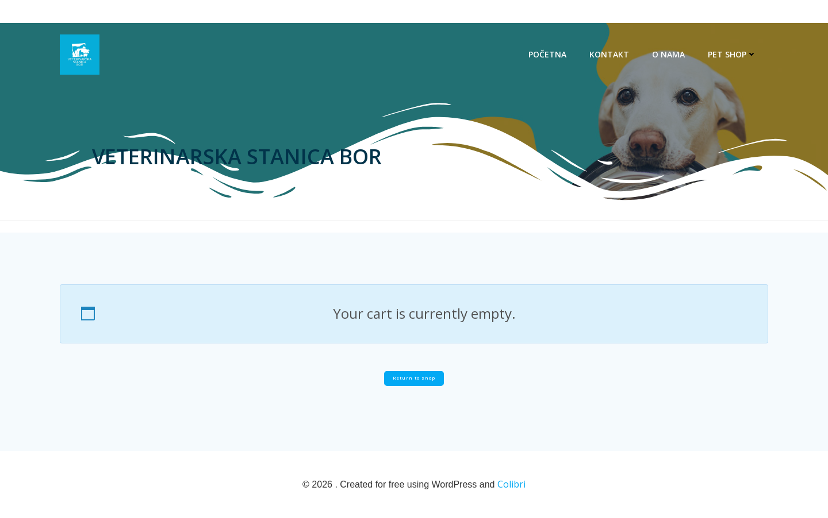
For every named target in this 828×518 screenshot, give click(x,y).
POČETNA (547, 54)
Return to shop (414, 378)
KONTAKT (609, 54)
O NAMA (668, 54)
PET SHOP (732, 54)
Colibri (511, 484)
